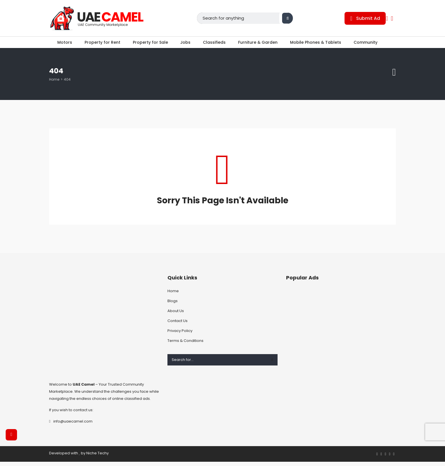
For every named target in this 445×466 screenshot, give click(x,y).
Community (370, 44)
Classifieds (215, 44)
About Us (175, 315)
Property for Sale (149, 44)
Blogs (172, 305)
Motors (61, 44)
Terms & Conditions (185, 345)
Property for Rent (100, 44)
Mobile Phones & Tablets (318, 44)
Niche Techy (97, 457)
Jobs (185, 44)
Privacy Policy (179, 335)
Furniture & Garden (260, 44)
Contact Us (177, 325)
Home (54, 83)
